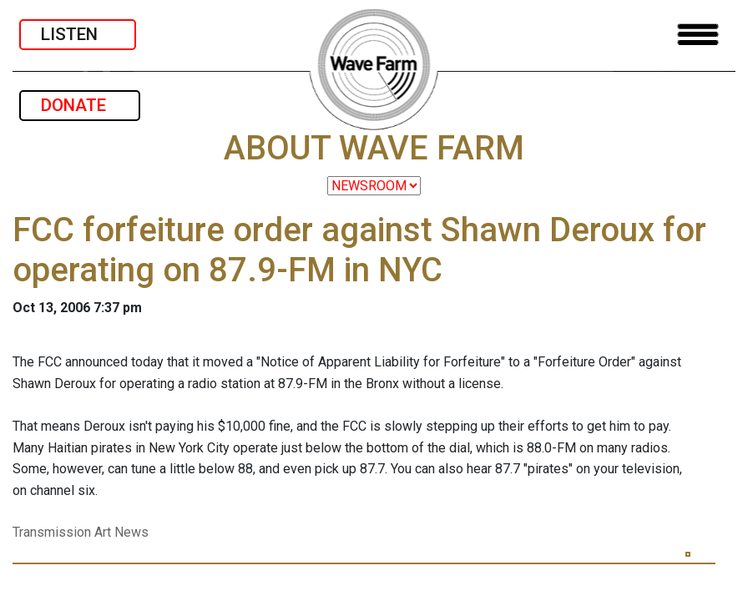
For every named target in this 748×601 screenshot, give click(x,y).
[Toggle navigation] (698, 34)
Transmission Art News (81, 532)
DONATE (80, 105)
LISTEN (77, 34)
